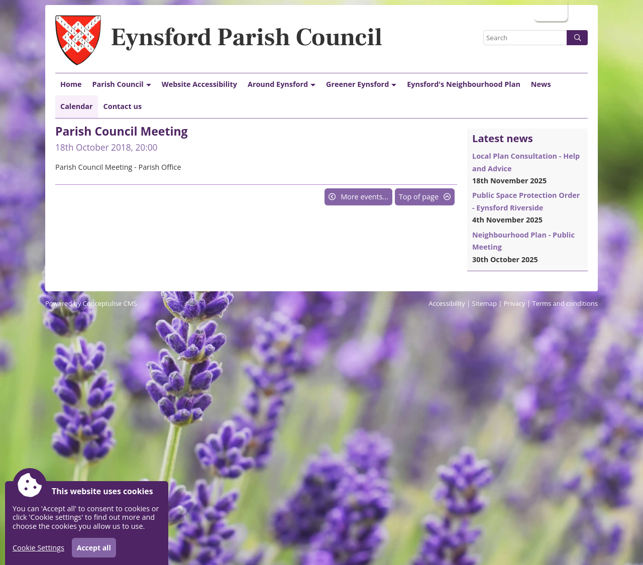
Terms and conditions (565, 303)
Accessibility (446, 303)
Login (550, 10)
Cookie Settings (38, 547)
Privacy (514, 303)
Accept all (94, 547)
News (541, 84)
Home (71, 84)
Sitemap (484, 303)
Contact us (122, 106)
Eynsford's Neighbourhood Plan (463, 84)
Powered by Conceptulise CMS (91, 303)
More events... (364, 196)
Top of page (419, 196)
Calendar (76, 106)
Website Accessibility (199, 84)
